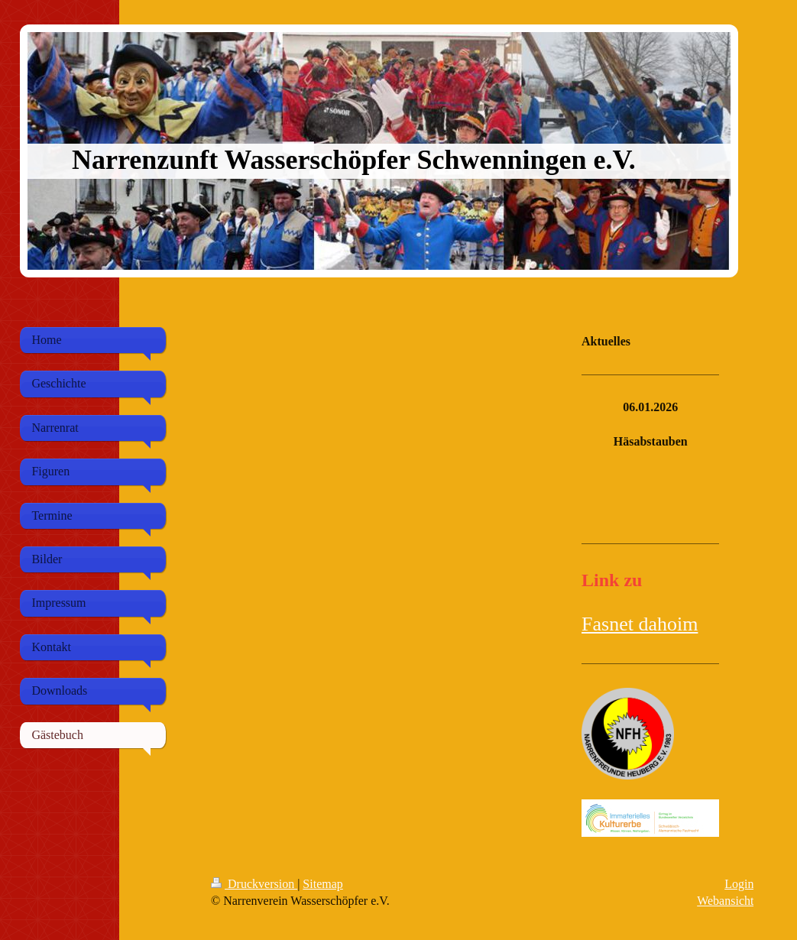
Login (738, 883)
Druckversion (254, 883)
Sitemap (322, 883)
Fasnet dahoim (640, 624)
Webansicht (725, 900)
